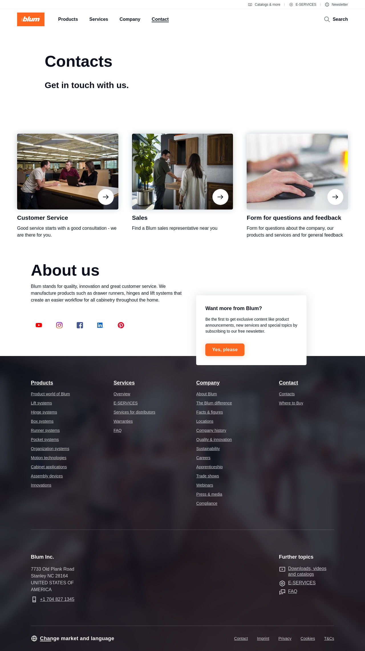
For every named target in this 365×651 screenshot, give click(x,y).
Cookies (308, 638)
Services (124, 383)
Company (208, 383)
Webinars (204, 485)
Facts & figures (209, 412)
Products (42, 383)
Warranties (123, 421)
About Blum (206, 394)
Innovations (41, 485)
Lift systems (41, 403)
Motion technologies (48, 457)
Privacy (284, 638)
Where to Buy (291, 403)
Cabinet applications (49, 467)
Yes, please (225, 349)
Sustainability (208, 448)
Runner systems (45, 430)
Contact (288, 383)
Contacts (287, 394)
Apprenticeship (209, 467)
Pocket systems (45, 439)
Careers (203, 457)
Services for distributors (134, 412)
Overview (121, 394)
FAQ (117, 430)
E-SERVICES (302, 4)
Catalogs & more (264, 4)
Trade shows (207, 476)
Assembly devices (47, 476)
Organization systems (50, 448)
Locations (204, 421)
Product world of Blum (50, 394)
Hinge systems (44, 412)
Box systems (42, 421)
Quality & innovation (214, 439)
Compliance (206, 503)
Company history (211, 430)
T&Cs (329, 638)
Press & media (209, 494)
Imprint (263, 638)
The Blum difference (214, 403)
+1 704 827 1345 (57, 599)
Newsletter (336, 4)
